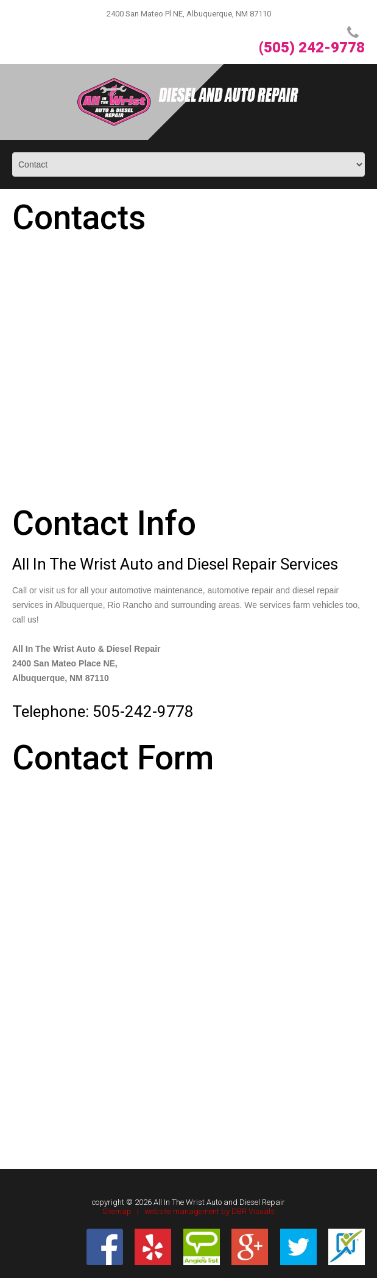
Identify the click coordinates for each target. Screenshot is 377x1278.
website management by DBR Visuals (209, 1211)
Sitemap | (123, 1211)
